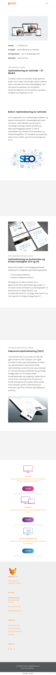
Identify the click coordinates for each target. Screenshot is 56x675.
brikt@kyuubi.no (15, 611)
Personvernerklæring (27, 668)
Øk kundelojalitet (14, 625)
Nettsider (11, 634)
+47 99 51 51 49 (15, 607)
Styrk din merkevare (15, 631)
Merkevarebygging (14, 628)
